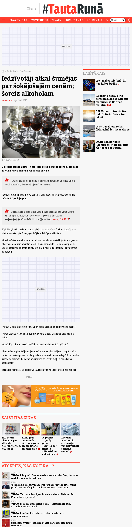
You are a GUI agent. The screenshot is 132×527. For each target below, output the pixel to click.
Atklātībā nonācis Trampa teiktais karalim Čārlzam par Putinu (112, 144)
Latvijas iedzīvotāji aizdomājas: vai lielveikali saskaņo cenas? (70, 444)
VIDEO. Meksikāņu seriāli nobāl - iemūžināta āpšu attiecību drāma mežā (41, 505)
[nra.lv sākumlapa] (31, 8)
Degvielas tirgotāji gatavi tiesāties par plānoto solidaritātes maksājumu (49, 446)
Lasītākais (94, 73)
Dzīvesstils (39, 20)
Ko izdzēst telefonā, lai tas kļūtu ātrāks (111, 82)
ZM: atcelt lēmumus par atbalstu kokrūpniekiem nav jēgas (11, 443)
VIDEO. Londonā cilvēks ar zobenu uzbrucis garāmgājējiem (37, 514)
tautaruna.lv (7, 100)
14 (109, 105)
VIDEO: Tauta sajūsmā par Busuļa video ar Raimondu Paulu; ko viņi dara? (42, 495)
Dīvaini (57, 20)
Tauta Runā (12, 71)
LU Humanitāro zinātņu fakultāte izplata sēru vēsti (111, 114)
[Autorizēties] (129, 20)
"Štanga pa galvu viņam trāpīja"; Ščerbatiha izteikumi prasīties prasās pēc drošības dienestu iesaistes (43, 486)
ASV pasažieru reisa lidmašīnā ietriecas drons (113, 128)
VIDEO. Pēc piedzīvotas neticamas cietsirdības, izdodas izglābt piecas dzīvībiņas (44, 476)
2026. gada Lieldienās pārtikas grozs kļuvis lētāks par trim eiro (30, 443)
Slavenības (18, 20)
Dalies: (29, 377)
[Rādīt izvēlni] (3, 20)
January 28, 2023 (60, 219)
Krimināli (94, 20)
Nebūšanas (74, 20)
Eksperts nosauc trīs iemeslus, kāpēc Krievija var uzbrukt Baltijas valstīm (112, 100)
